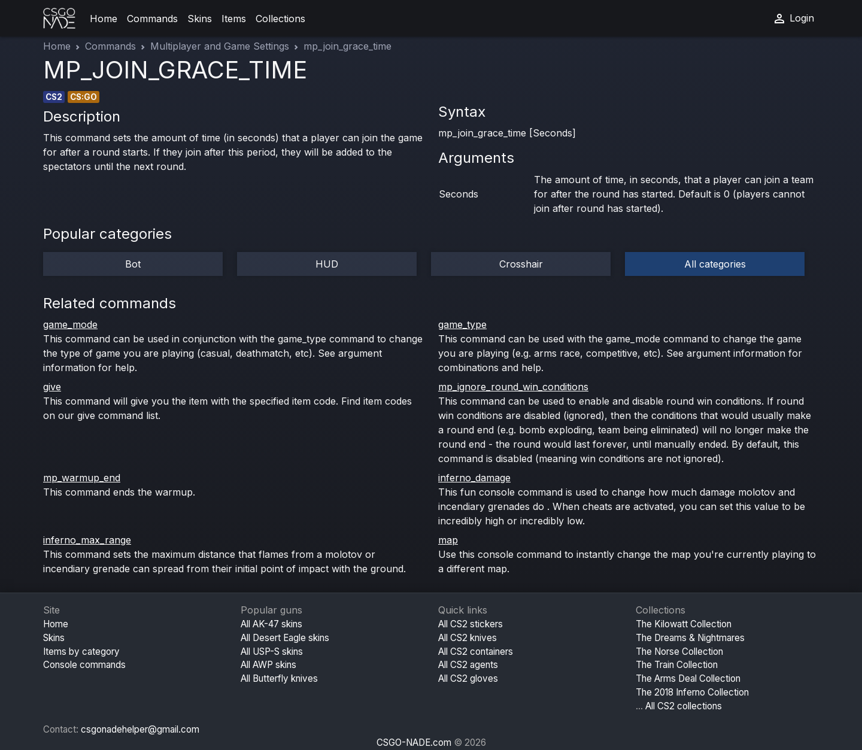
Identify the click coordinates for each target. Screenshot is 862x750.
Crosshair (521, 264)
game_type (462, 324)
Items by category (81, 651)
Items (233, 19)
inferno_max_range (87, 540)
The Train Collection (677, 664)
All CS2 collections (683, 706)
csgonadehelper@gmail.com (140, 729)
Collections (280, 19)
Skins (199, 19)
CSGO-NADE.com (414, 742)
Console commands (84, 664)
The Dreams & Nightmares (690, 637)
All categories (715, 264)
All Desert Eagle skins (285, 637)
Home (103, 19)
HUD (326, 264)
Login (793, 18)
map (448, 540)
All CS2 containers (475, 651)
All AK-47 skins (271, 624)
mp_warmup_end (81, 478)
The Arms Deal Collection (688, 678)
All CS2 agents (468, 664)
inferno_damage (474, 478)
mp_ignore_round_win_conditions (513, 387)
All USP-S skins (272, 651)
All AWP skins (268, 664)
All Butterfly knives (279, 678)
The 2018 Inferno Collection (692, 692)
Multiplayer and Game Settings (219, 46)
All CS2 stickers (470, 624)
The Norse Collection (679, 651)
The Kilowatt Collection (684, 624)
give (52, 387)
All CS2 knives (467, 637)
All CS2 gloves (468, 678)
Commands (152, 19)
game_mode (70, 324)
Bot (133, 264)
